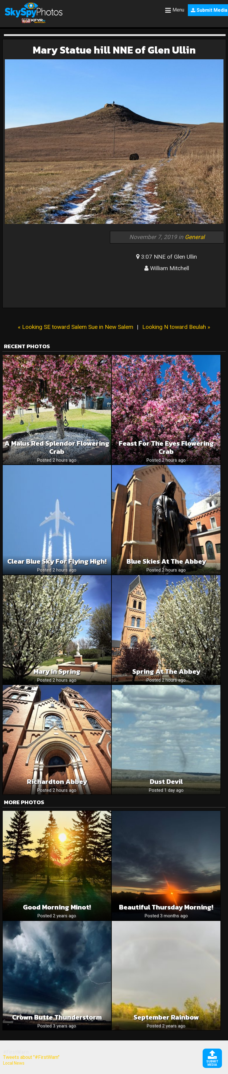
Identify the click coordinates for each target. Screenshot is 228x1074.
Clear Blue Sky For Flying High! (57, 561)
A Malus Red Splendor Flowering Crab (57, 447)
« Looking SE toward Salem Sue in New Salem (75, 326)
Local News (13, 1063)
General (195, 237)
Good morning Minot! (57, 907)
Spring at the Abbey (166, 671)
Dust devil (166, 782)
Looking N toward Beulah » (176, 326)
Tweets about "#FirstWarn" (31, 1057)
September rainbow (166, 1017)
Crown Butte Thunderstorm (57, 1017)
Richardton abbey (57, 782)
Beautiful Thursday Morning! (166, 907)
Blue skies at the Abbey (166, 561)
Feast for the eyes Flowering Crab (166, 447)
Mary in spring (57, 671)
